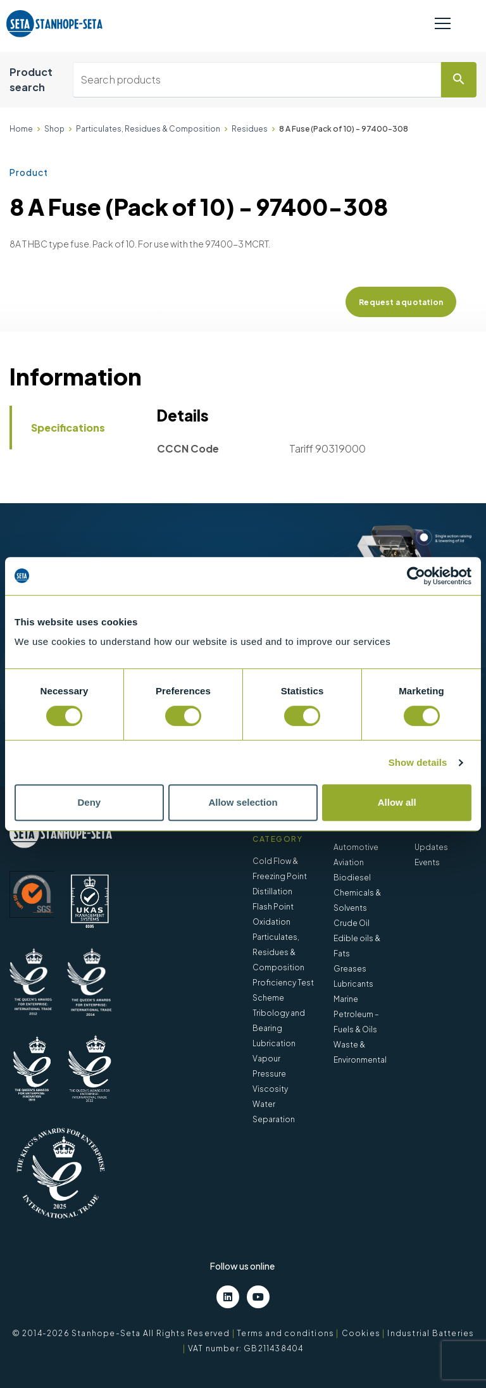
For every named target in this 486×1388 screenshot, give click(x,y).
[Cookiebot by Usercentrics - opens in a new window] (416, 575)
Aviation (348, 862)
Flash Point (273, 906)
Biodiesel (352, 877)
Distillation (272, 891)
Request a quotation (401, 302)
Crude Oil (351, 923)
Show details (418, 762)
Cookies (361, 1333)
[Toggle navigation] (443, 24)
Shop (54, 129)
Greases (349, 968)
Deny (89, 802)
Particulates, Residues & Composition (148, 129)
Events (427, 862)
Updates (431, 847)
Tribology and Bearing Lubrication (278, 1028)
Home (21, 129)
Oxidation (271, 922)
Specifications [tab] (68, 427)
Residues (250, 129)
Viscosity (270, 1089)
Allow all (397, 802)
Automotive (355, 847)
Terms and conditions (285, 1333)
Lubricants (353, 984)
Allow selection (242, 802)
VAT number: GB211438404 (246, 1348)
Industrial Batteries (430, 1333)
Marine (345, 999)
